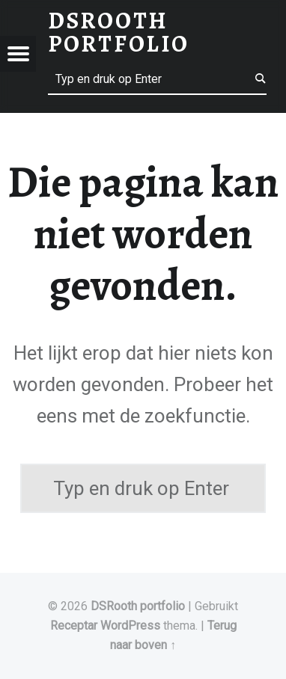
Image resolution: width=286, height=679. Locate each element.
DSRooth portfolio (138, 606)
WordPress (130, 625)
